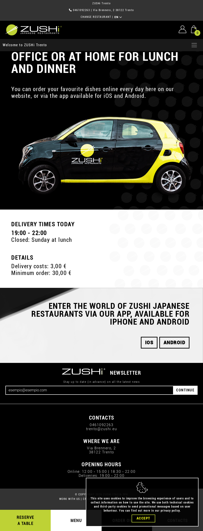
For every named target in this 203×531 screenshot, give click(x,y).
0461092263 (81, 10)
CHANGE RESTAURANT (96, 16)
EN (118, 17)
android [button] (174, 342)
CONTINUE (185, 390)
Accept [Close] (143, 519)
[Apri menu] (194, 45)
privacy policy (170, 511)
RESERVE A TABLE (25, 520)
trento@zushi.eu (101, 429)
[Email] (89, 390)
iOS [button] (149, 342)
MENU (76, 520)
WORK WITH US (69, 499)
